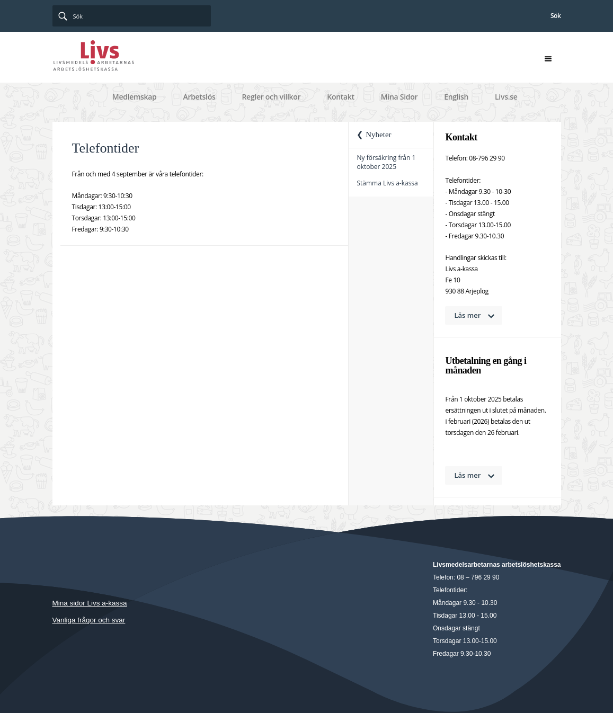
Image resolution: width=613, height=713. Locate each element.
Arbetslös (199, 97)
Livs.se (506, 97)
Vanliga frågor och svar (89, 620)
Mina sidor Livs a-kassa (89, 603)
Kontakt (340, 97)
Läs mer (468, 315)
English (456, 97)
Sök (555, 15)
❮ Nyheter (374, 134)
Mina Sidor (399, 97)
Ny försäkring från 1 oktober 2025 (386, 162)
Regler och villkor (271, 97)
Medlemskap (134, 97)
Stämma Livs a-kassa (387, 183)
